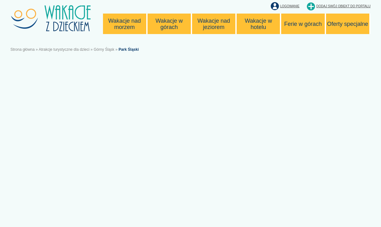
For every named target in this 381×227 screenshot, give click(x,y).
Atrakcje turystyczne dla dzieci (64, 49)
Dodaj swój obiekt (343, 6)
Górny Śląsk (104, 49)
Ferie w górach (303, 24)
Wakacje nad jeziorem (213, 24)
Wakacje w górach (169, 24)
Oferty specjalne (347, 24)
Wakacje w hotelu (258, 24)
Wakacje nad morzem (124, 24)
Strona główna (22, 49)
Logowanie (289, 6)
